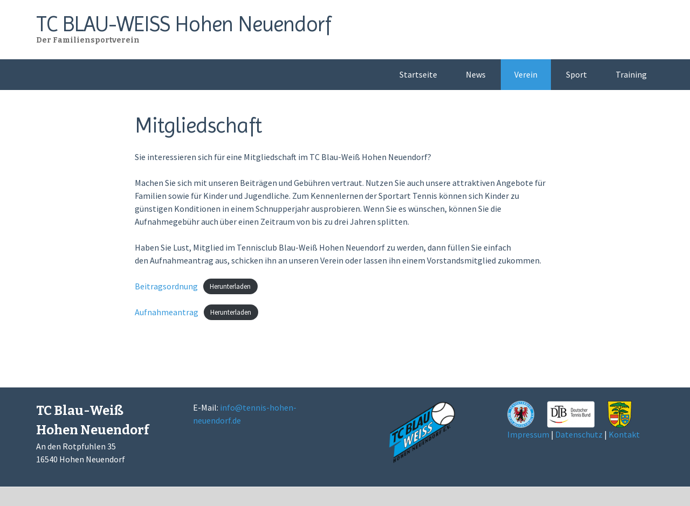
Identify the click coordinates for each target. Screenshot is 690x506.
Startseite (418, 74)
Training (631, 74)
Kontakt (624, 434)
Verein (525, 74)
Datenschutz (579, 434)
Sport (576, 74)
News (476, 74)
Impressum (528, 434)
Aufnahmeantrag (166, 312)
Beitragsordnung (166, 286)
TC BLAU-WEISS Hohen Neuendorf (183, 24)
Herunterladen (230, 286)
